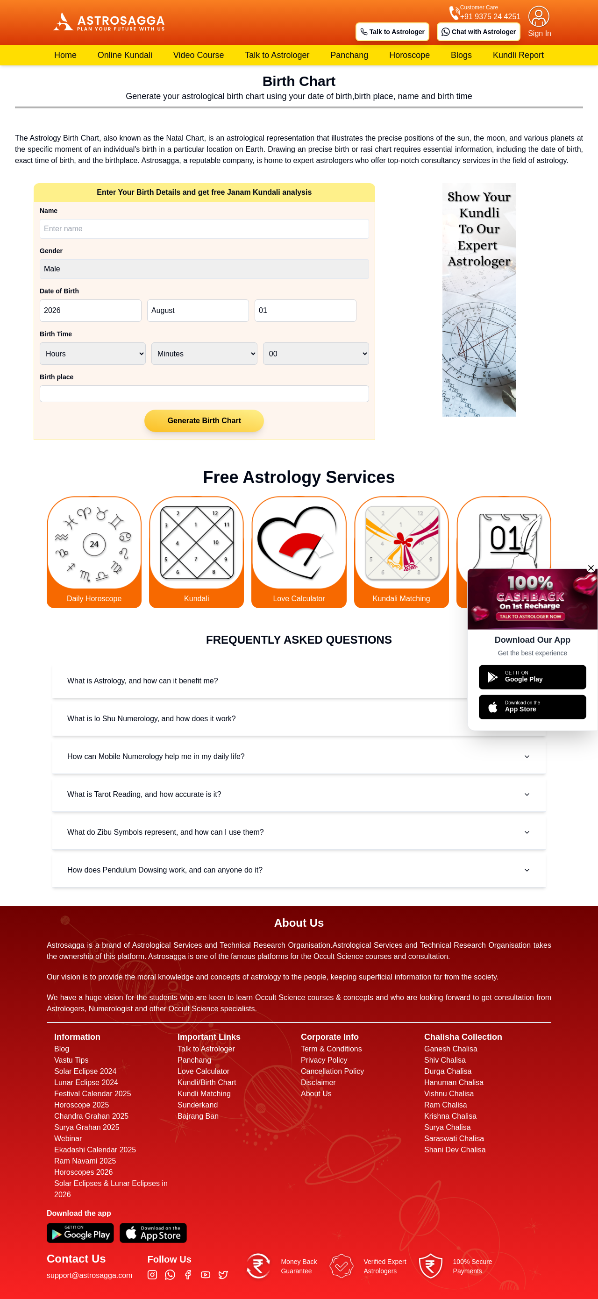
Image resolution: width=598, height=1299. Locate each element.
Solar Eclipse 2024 (85, 1071)
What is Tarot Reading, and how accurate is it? (299, 794)
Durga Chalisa (447, 1071)
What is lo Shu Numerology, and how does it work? (299, 719)
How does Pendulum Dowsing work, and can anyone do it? (299, 870)
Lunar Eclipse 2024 (86, 1082)
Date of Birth (59, 291)
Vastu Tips (71, 1060)
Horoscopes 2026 (83, 1172)
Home (65, 55)
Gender (51, 251)
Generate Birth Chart (204, 421)
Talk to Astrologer (392, 31)
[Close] (591, 567)
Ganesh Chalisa (450, 1049)
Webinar (68, 1139)
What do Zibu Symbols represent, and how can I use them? (299, 832)
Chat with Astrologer (478, 32)
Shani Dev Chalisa (455, 1150)
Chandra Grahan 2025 (91, 1116)
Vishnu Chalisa (449, 1094)
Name (48, 210)
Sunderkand (198, 1105)
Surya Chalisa (447, 1127)
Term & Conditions (331, 1049)
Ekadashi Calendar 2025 (95, 1150)
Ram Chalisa (445, 1105)
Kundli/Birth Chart (207, 1082)
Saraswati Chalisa (454, 1139)
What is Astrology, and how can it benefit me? (299, 681)
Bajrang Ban (198, 1116)
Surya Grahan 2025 (87, 1127)
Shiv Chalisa (445, 1060)
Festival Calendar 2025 (92, 1094)
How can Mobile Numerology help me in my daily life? (299, 756)
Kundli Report (518, 55)
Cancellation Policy (332, 1071)
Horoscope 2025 (81, 1105)
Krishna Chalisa (450, 1116)
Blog (61, 1049)
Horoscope (409, 55)
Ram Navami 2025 (85, 1161)
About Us (316, 1094)
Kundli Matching (204, 1094)
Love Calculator (203, 1071)
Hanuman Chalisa (454, 1082)
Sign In (539, 33)
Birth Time (56, 334)
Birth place (56, 377)
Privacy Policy (324, 1060)
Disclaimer (318, 1082)
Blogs (461, 55)
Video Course (198, 55)
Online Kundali (125, 55)
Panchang (349, 55)
